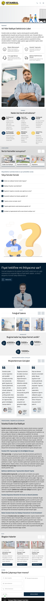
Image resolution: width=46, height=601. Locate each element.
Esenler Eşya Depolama (35, 553)
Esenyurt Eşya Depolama (21, 553)
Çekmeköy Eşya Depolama (6, 553)
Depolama (35, 164)
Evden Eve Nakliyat (7, 164)
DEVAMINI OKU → (7, 564)
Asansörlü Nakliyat (22, 164)
